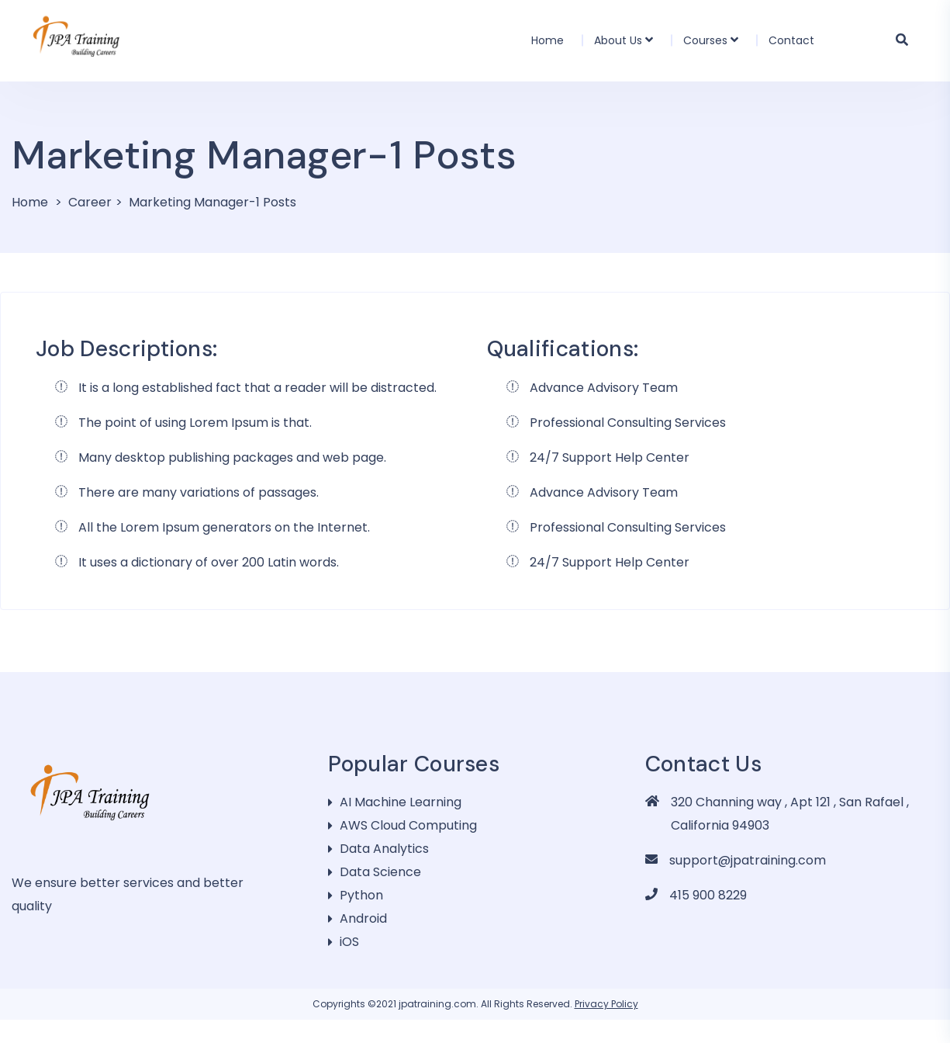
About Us (618, 40)
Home (547, 40)
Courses (705, 40)
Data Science (380, 872)
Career (90, 202)
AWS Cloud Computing (408, 825)
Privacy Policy (606, 1003)
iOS (349, 942)
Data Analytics (384, 849)
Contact (791, 40)
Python (361, 895)
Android (363, 918)
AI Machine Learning (400, 802)
